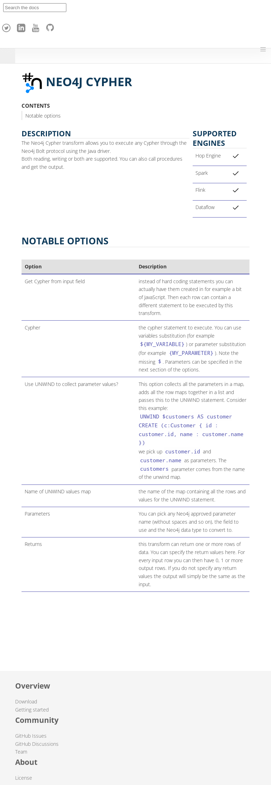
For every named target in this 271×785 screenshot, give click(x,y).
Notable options (43, 115)
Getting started (32, 709)
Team (21, 751)
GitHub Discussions (37, 744)
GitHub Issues (31, 735)
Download (26, 701)
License (23, 777)
